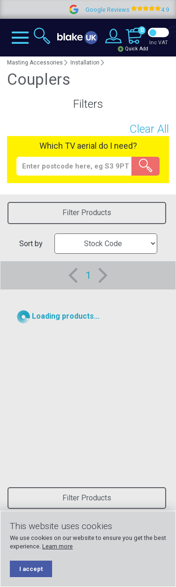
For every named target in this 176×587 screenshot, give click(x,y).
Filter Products (86, 212)
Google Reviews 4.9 (132, 9)
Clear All (149, 129)
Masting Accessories (35, 62)
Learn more (57, 546)
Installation (84, 62)
